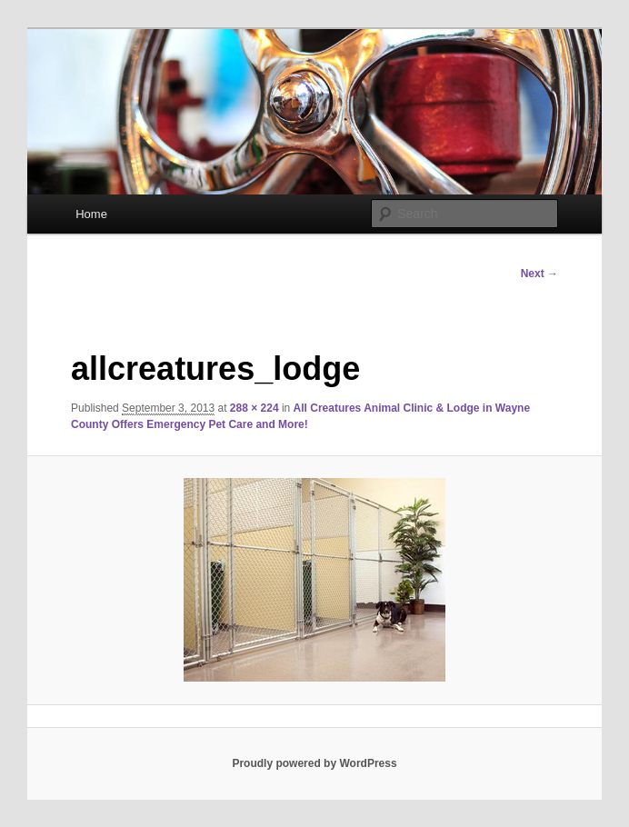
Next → (539, 273)
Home (91, 214)
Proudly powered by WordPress (314, 763)
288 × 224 (254, 408)
